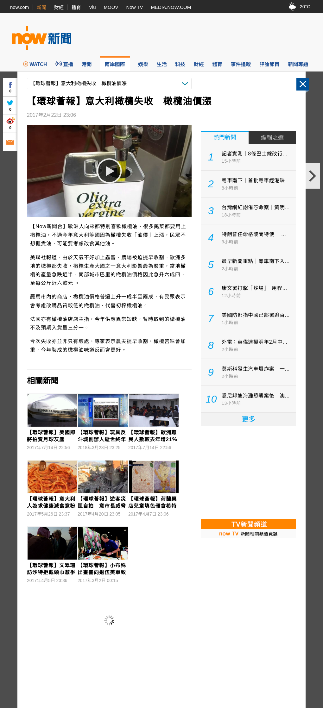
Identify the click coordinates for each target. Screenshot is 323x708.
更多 (249, 419)
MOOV (111, 7)
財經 (59, 7)
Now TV (134, 7)
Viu (92, 7)
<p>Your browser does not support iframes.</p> (248, 471)
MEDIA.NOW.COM (171, 7)
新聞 (41, 7)
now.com (19, 7)
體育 (76, 7)
